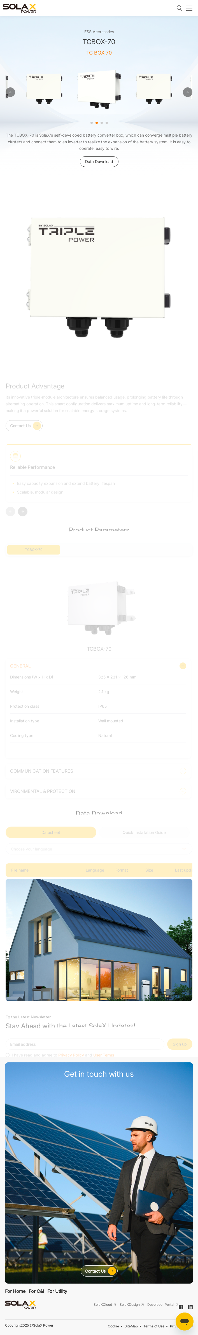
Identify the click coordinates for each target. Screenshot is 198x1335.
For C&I (36, 1291)
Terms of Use (153, 1326)
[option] (44, 88)
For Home (15, 1291)
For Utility (57, 1291)
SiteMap (131, 1326)
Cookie (113, 1326)
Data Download (99, 161)
